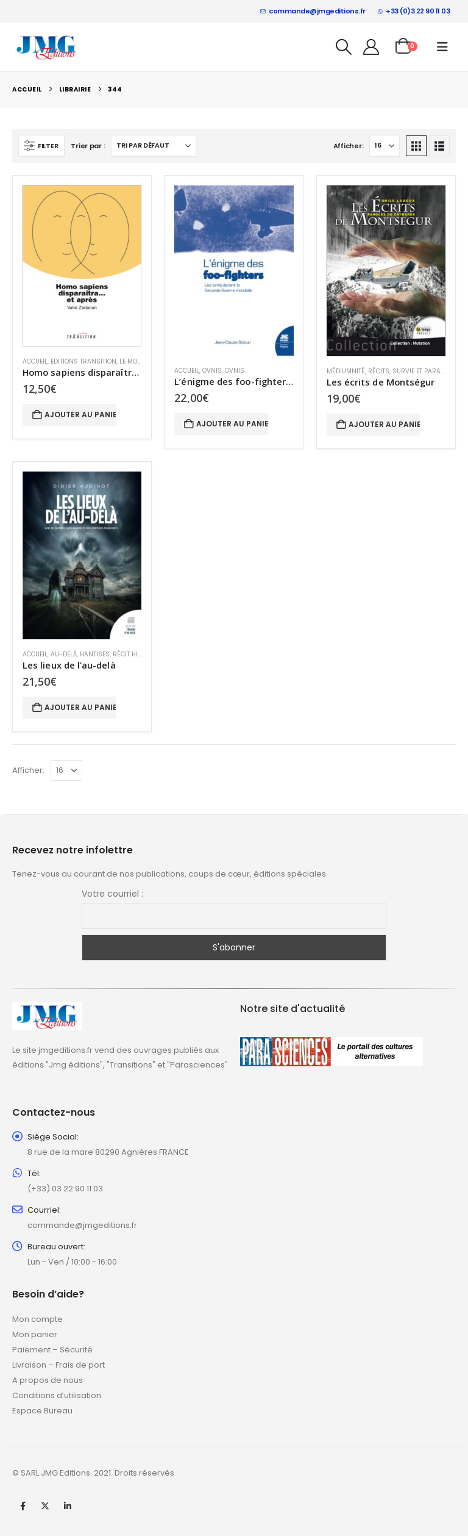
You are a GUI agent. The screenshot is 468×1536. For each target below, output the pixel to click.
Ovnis (212, 370)
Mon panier (34, 1334)
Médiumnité (346, 371)
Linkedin (67, 1506)
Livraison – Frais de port (58, 1365)
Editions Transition (83, 361)
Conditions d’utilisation (56, 1395)
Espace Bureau (42, 1410)
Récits (378, 371)
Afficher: (348, 146)
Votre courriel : (112, 894)
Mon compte (37, 1319)
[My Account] (371, 47)
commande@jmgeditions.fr (313, 11)
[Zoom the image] (47, 1009)
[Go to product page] (82, 265)
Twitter (45, 1506)
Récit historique (140, 654)
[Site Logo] (46, 46)
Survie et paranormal (429, 371)
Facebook (22, 1506)
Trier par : (88, 146)
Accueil (35, 361)
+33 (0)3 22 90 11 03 (414, 11)
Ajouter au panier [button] (80, 414)
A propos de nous (47, 1380)
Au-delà (64, 654)
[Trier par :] (153, 146)
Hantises (95, 654)
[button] (344, 47)
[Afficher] (384, 146)
